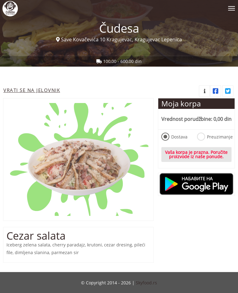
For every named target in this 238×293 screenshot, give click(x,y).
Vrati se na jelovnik (31, 90)
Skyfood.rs (146, 283)
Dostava (174, 137)
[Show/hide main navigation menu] (119, 5)
